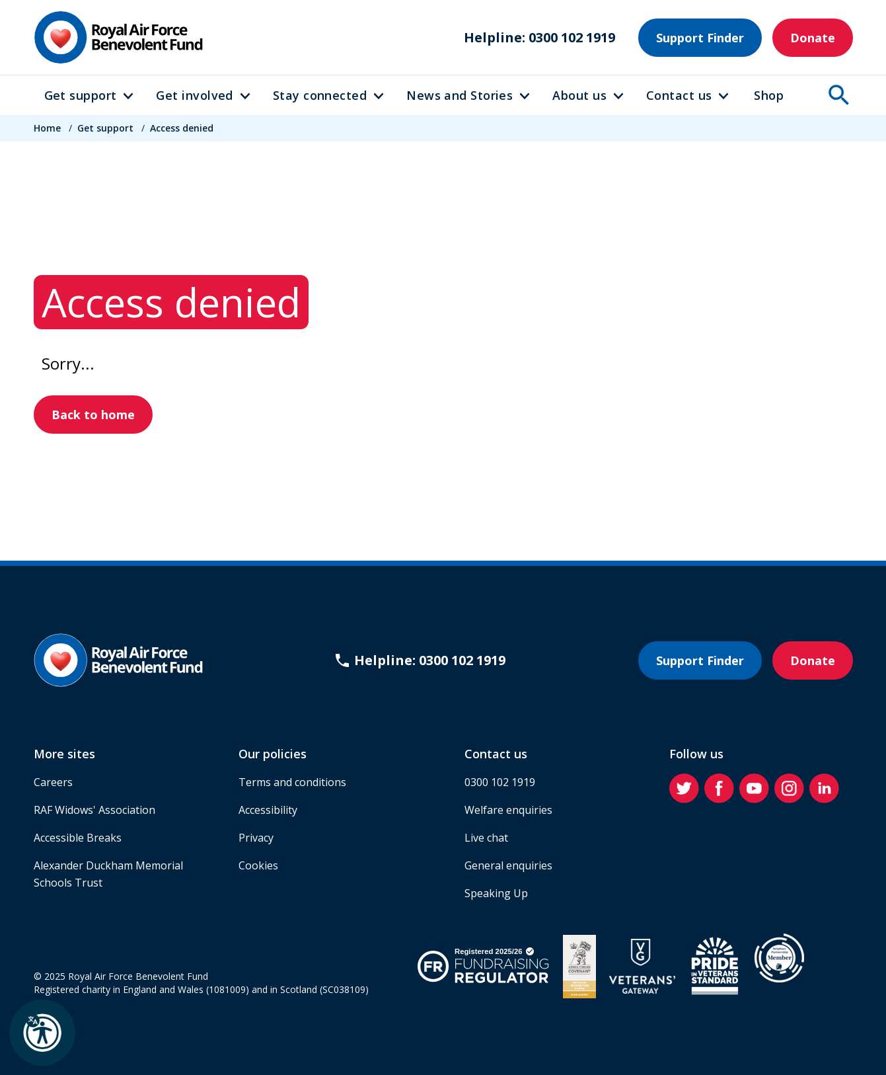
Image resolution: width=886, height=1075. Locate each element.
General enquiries (508, 865)
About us (579, 95)
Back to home (93, 414)
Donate (812, 38)
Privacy (256, 837)
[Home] (118, 37)
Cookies (258, 865)
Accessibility (268, 810)
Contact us (679, 95)
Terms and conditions (292, 782)
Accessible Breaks (78, 837)
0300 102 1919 (499, 782)
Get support (80, 95)
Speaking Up (496, 893)
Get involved (194, 95)
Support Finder (700, 38)
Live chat (486, 837)
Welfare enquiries (508, 810)
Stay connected (320, 95)
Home (47, 128)
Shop (769, 95)
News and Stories (459, 95)
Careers (53, 782)
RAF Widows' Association (94, 810)
